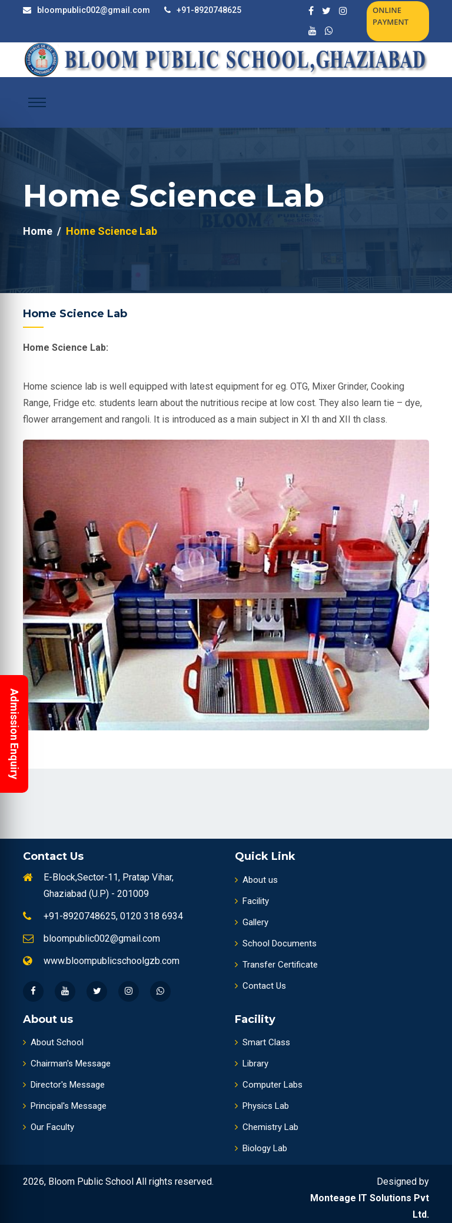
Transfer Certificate (276, 964)
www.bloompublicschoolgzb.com (112, 960)
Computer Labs (269, 1084)
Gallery (251, 922)
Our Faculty (48, 1127)
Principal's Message (65, 1106)
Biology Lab (261, 1148)
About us (256, 880)
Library (251, 1063)
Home (37, 231)
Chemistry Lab (266, 1127)
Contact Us (260, 986)
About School (53, 1042)
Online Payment (390, 16)
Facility (252, 901)
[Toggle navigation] (37, 102)
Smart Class (262, 1042)
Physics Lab (262, 1106)
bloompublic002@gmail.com (93, 10)
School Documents (276, 943)
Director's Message (64, 1084)
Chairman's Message (67, 1063)
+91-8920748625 (209, 10)
